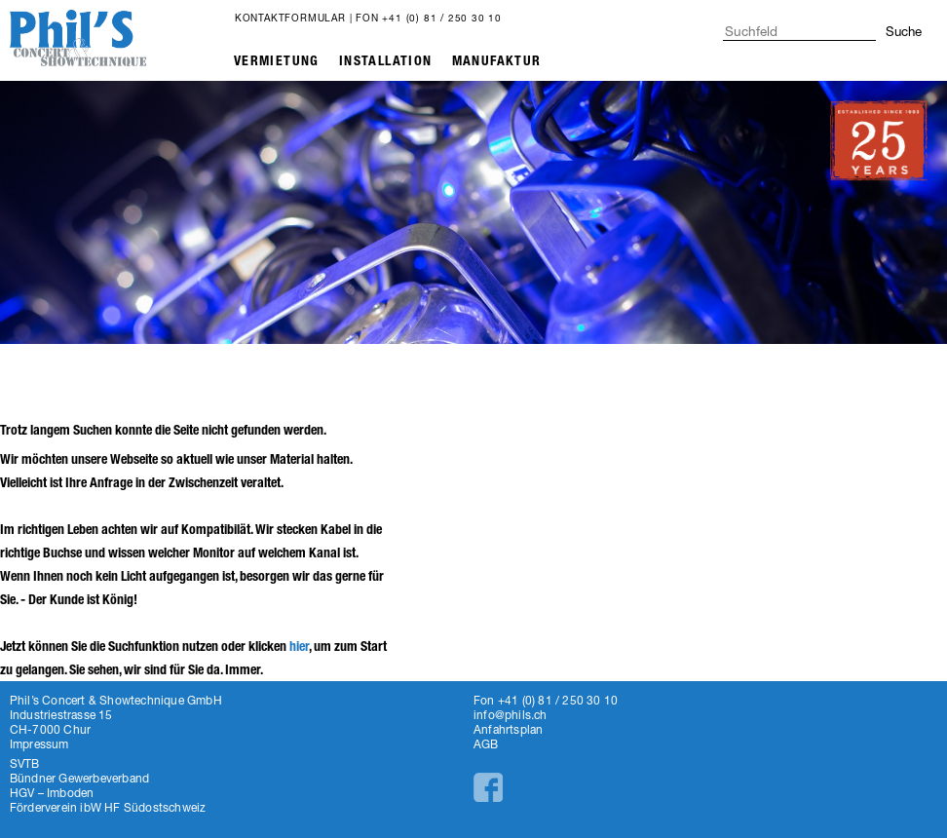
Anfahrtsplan (508, 729)
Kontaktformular (290, 17)
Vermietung (277, 61)
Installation (386, 61)
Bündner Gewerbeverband (79, 778)
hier (299, 646)
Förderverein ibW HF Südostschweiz (108, 807)
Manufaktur (497, 61)
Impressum (39, 744)
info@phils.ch (511, 714)
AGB (486, 744)
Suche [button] (904, 31)
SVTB (25, 763)
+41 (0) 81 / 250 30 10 (442, 17)
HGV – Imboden (52, 792)
